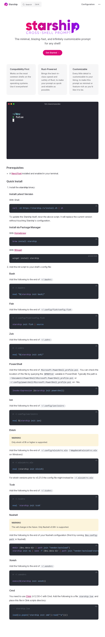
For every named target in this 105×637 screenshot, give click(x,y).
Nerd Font (16, 173)
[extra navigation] (99, 4)
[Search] (31, 4)
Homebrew (20, 233)
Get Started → (52, 52)
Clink (28, 596)
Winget (18, 250)
